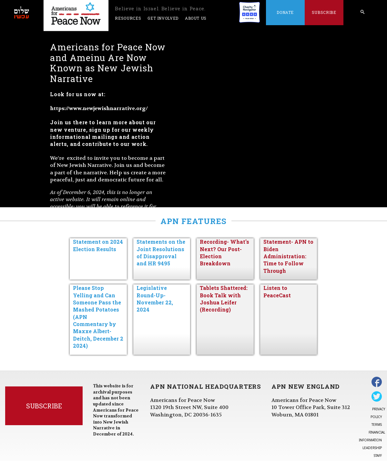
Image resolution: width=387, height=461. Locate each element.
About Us (196, 18)
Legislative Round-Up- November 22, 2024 (155, 298)
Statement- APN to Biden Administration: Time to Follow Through (288, 256)
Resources (128, 18)
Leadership (372, 448)
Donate (285, 12)
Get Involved (163, 18)
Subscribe (324, 12)
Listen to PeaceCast (277, 291)
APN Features (193, 221)
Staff (378, 455)
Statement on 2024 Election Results (98, 245)
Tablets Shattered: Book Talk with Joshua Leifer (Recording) (224, 298)
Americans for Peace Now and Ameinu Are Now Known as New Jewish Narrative (108, 62)
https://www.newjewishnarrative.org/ (99, 108)
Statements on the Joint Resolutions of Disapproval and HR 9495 (161, 252)
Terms (377, 424)
